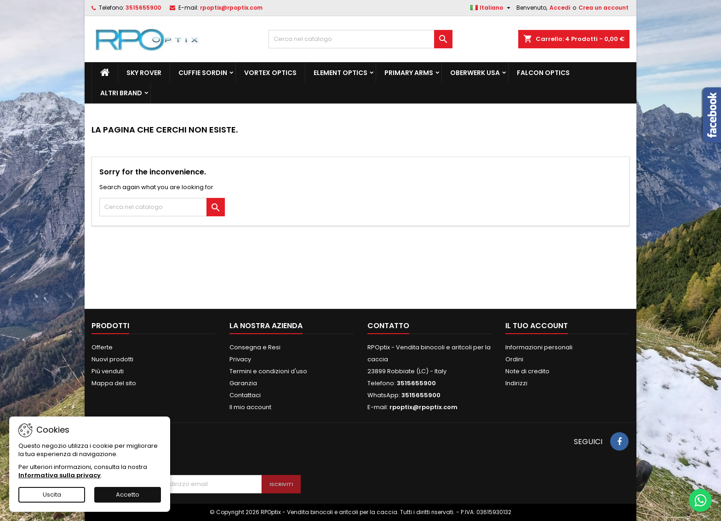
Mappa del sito (114, 383)
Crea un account (603, 8)
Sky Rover (143, 72)
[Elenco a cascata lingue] (491, 8)
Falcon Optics (543, 72)
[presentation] (214, 452)
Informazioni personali (538, 347)
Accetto (127, 494)
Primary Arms (408, 72)
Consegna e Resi (254, 347)
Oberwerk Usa (475, 72)
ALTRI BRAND (121, 93)
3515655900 (143, 8)
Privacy (240, 359)
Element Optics (340, 72)
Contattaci (245, 395)
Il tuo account (536, 325)
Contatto (388, 325)
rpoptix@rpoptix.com (231, 8)
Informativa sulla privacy (59, 475)
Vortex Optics (270, 72)
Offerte (102, 347)
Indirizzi (516, 383)
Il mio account (250, 407)
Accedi (559, 8)
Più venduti (108, 371)
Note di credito (527, 371)
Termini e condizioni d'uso (268, 371)
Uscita (52, 494)
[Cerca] (360, 39)
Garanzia (243, 383)
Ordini (514, 359)
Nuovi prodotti (112, 359)
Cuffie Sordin (202, 72)
